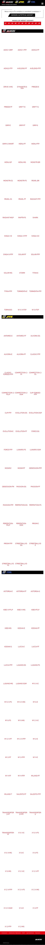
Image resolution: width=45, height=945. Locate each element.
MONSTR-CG (8, 181)
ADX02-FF (35, 50)
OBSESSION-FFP (35, 468)
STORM (22, 273)
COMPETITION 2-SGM (21, 393)
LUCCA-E (21, 647)
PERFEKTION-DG (21, 505)
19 (26, 23)
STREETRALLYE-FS (8, 564)
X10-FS (35, 853)
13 (6, 23)
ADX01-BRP (8, 50)
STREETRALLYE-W (21, 564)
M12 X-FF (8, 739)
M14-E (35, 757)
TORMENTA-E (22, 291)
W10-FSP (35, 310)
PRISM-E (35, 523)
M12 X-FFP (21, 739)
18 (22, 23)
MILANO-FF (35, 776)
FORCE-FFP (8, 450)
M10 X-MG (21, 702)
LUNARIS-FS (21, 450)
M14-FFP (21, 776)
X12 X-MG (35, 890)
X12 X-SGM (8, 908)
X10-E (21, 853)
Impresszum (4, 933)
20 (29, 23)
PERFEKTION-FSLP (8, 524)
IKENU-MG (22, 162)
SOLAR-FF (22, 254)
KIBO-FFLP (35, 610)
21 (33, 23)
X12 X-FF (35, 871)
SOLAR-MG (8, 273)
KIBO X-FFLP (8, 610)
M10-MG (21, 720)
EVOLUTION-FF (21, 431)
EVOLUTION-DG (21, 413)
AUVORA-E (8, 354)
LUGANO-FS (35, 665)
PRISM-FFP (8, 543)
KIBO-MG (8, 628)
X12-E (21, 908)
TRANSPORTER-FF (8, 833)
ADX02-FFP (8, 68)
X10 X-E (21, 833)
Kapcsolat (37, 933)
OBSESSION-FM (8, 486)
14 (9, 23)
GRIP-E (8, 125)
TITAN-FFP (8, 291)
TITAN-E (35, 273)
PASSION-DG (21, 486)
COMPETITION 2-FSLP (8, 393)
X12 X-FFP (8, 890)
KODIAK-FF (35, 628)
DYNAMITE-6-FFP (22, 87)
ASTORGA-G (35, 591)
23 (39, 23)
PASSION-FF (35, 486)
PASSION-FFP (8, 505)
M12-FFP (21, 757)
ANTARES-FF (21, 336)
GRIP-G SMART (8, 144)
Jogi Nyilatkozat (30, 933)
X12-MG (21, 926)
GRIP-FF (22, 125)
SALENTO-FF (21, 794)
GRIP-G (35, 125)
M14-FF (8, 776)
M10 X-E (35, 683)
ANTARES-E (8, 336)
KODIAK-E (21, 628)
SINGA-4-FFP (22, 236)
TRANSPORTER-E (35, 813)
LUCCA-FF (35, 647)
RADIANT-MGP (8, 217)
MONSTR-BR (35, 162)
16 (16, 23)
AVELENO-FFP (35, 68)
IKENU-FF (22, 144)
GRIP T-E (22, 107)
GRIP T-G (35, 107)
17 (19, 23)
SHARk (35, 217)
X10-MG (8, 871)
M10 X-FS (8, 702)
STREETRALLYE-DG (21, 544)
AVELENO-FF (22, 68)
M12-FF (8, 757)
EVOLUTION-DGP (35, 413)
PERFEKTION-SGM (21, 524)
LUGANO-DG (21, 665)
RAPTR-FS (22, 217)
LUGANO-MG (8, 683)
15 (12, 23)
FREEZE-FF (8, 107)
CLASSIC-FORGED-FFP (8, 373)
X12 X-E (21, 871)
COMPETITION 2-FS (35, 373)
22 (36, 23)
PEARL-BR (35, 181)
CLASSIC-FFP (35, 354)
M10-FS (8, 720)
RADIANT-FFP (35, 199)
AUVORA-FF (21, 354)
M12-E (35, 739)
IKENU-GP (8, 162)
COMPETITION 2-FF (21, 373)
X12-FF (35, 908)
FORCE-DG (35, 431)
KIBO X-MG (21, 610)
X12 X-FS (21, 890)
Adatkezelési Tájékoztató (15, 933)
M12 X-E (35, 720)
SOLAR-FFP (35, 254)
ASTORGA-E (8, 591)
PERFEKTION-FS (35, 505)
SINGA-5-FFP (8, 254)
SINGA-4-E (8, 236)
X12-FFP (8, 926)
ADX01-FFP (22, 50)
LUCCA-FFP (8, 665)
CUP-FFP (8, 413)
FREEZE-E (35, 87)
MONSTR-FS (22, 181)
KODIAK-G (8, 647)
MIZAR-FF (21, 468)
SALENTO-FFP (35, 794)
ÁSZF (23, 933)
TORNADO (8, 310)
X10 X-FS (35, 833)
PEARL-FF (22, 199)
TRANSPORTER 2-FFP (21, 813)
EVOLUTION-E (8, 431)
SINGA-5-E (35, 236)
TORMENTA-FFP (35, 291)
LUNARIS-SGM (35, 450)
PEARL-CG (8, 199)
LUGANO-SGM (21, 683)
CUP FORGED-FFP (35, 393)
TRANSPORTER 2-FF (8, 813)
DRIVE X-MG (8, 87)
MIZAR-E (8, 468)
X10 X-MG (8, 853)
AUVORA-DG (35, 336)
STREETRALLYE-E (35, 544)
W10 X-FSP (22, 310)
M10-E (35, 702)
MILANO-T (8, 794)
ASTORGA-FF (21, 591)
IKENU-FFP (35, 144)
